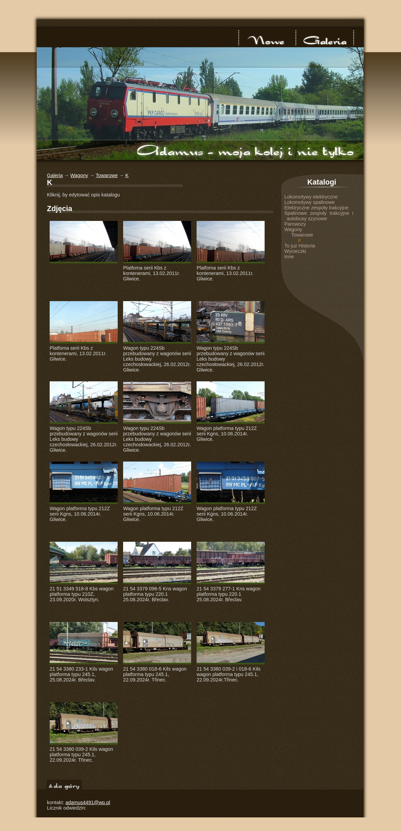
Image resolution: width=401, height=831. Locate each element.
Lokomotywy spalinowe (309, 202)
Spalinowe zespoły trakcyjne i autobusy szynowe (318, 215)
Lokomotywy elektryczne (311, 197)
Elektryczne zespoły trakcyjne (316, 207)
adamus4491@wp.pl (87, 802)
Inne (289, 256)
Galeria (324, 37)
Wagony (79, 175)
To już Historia (299, 245)
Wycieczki (295, 251)
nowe (267, 37)
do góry (64, 785)
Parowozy (295, 224)
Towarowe (107, 175)
